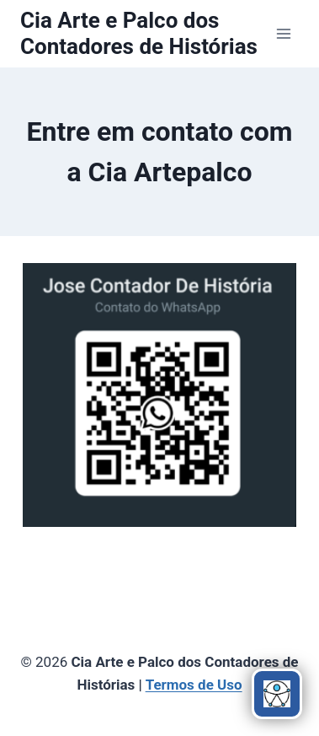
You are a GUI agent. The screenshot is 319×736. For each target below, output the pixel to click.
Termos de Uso (194, 684)
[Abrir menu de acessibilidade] (277, 694)
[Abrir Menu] (283, 33)
